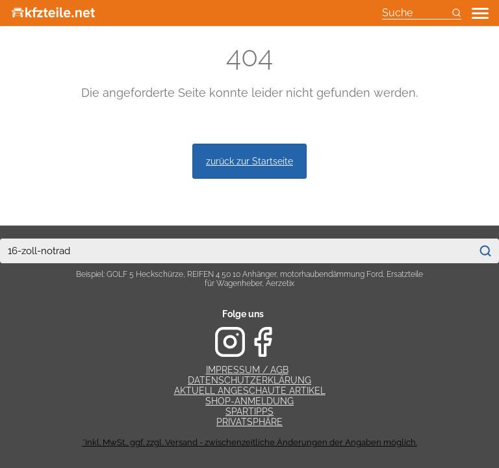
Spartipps (249, 411)
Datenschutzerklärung (249, 380)
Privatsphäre (249, 422)
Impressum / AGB (247, 370)
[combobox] (236, 251)
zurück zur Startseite (249, 160)
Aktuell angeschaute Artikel (250, 390)
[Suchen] (485, 250)
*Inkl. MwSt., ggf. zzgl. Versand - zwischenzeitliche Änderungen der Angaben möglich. (250, 442)
